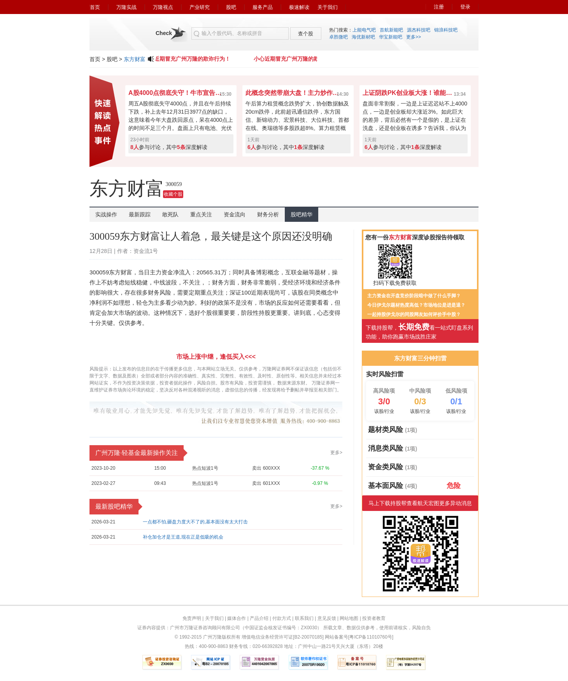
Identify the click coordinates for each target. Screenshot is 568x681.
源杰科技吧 (418, 30)
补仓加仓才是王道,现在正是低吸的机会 (183, 537)
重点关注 (201, 214)
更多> (336, 452)
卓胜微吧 (338, 37)
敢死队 (170, 214)
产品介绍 (259, 618)
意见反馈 (326, 618)
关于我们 (327, 7)
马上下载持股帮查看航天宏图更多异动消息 (420, 503)
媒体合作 (236, 618)
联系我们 (304, 618)
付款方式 (281, 618)
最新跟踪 (140, 214)
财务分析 (268, 214)
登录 (465, 7)
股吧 (231, 7)
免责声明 (191, 618)
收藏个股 (173, 194)
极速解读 (299, 7)
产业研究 (199, 7)
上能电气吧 (364, 30)
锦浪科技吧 (446, 30)
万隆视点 (163, 7)
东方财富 (135, 59)
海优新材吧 (363, 37)
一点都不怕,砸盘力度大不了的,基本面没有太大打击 (195, 522)
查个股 (305, 34)
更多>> (413, 37)
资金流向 (234, 214)
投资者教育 (374, 618)
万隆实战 (126, 7)
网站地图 (349, 618)
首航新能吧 (391, 30)
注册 (439, 7)
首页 (95, 7)
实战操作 (106, 214)
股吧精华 (301, 214)
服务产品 (262, 7)
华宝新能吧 (390, 37)
